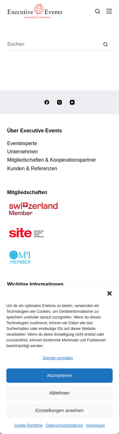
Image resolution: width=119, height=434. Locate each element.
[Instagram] (59, 102)
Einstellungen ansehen (60, 410)
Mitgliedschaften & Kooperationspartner (51, 160)
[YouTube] (72, 102)
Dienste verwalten (58, 358)
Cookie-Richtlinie (28, 425)
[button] (109, 293)
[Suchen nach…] (53, 44)
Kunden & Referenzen (32, 168)
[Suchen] (97, 11)
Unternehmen (22, 151)
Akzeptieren (59, 375)
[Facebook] (46, 102)
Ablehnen (59, 393)
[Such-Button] (105, 44)
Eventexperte (22, 143)
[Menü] (109, 11)
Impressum (95, 425)
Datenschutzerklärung (64, 425)
